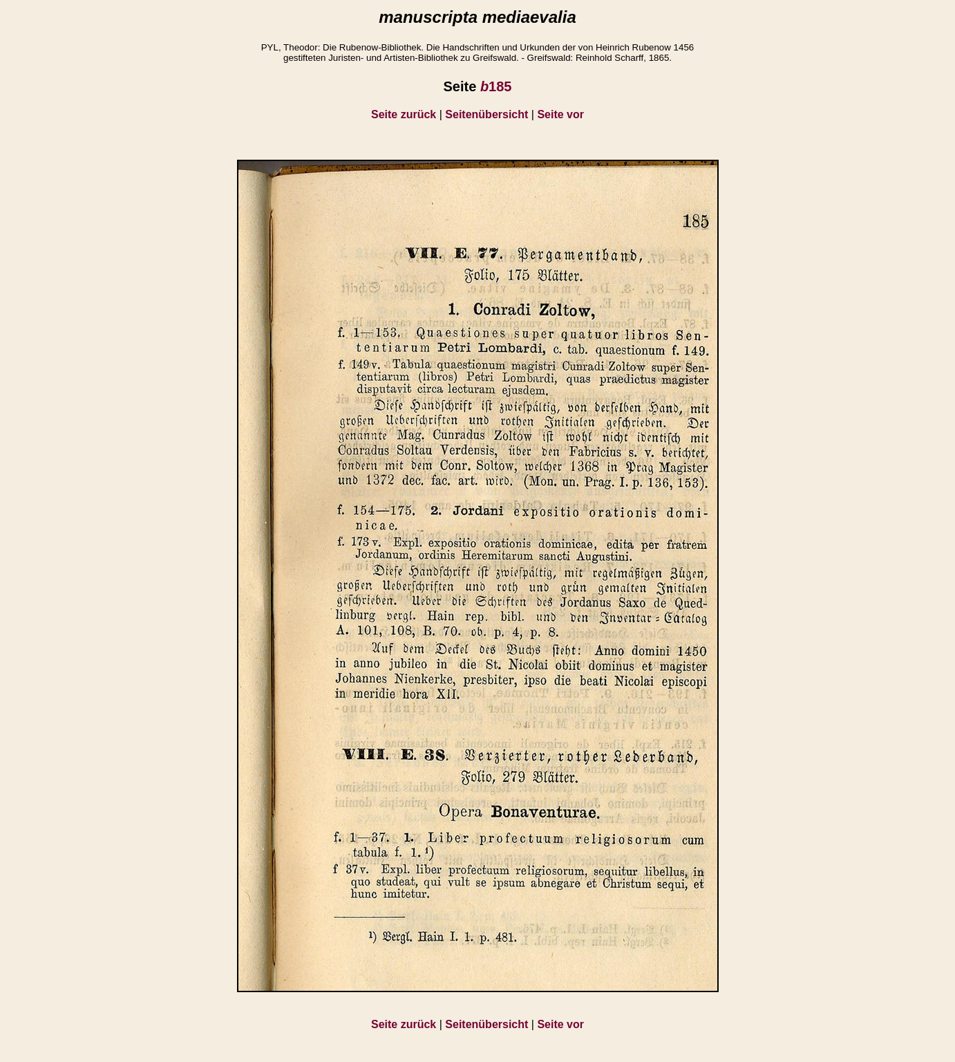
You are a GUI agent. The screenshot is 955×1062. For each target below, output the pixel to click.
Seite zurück (403, 114)
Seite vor (560, 114)
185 (496, 86)
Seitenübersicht (486, 114)
